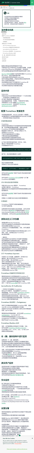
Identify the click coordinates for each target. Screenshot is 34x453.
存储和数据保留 (6, 37)
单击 (9, 354)
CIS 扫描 (4, 390)
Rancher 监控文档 (7, 74)
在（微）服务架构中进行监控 (9, 55)
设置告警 (4, 61)
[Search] (20, 8)
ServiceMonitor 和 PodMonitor (10, 49)
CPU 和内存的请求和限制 (8, 39)
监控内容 (4, 34)
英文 (25, 22)
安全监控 (4, 59)
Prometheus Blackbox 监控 (9, 53)
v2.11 (4, 7)
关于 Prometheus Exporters (9, 45)
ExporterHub (21, 268)
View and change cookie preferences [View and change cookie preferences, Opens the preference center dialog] (17, 449)
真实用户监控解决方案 (17, 375)
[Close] (32, 438)
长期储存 (5, 41)
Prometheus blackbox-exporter (17, 328)
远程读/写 (13, 210)
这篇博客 (10, 173)
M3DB (27, 212)
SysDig (3, 403)
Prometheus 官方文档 (14, 177)
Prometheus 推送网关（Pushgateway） (12, 51)
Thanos (27, 210)
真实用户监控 (5, 57)
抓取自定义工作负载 (6, 43)
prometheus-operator (23, 292)
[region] (17, 444)
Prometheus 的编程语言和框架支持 (11, 47)
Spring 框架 (14, 283)
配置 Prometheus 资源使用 (8, 35)
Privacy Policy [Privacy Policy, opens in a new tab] (18, 443)
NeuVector (16, 396)
